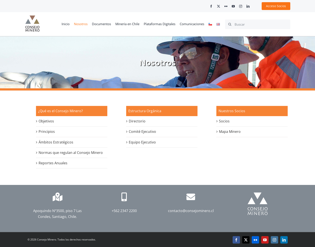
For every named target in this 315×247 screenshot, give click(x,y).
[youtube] (233, 6)
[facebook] (211, 6)
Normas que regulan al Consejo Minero (71, 152)
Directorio (137, 121)
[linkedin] (248, 6)
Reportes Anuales (53, 163)
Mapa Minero (230, 131)
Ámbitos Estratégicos (56, 142)
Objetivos (46, 121)
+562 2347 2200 (124, 210)
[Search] (230, 24)
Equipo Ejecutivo (142, 142)
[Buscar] (257, 24)
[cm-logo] (32, 17)
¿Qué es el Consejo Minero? (60, 111)
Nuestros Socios (232, 111)
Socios (224, 121)
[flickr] (225, 6)
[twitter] (218, 6)
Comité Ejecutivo (142, 131)
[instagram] (240, 6)
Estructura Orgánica (144, 111)
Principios (47, 131)
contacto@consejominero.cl (191, 210)
